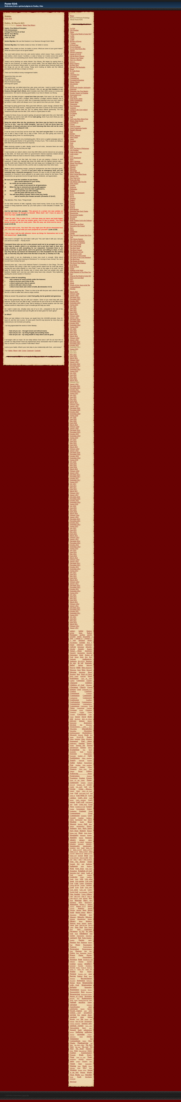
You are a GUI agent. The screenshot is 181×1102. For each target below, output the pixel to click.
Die (81, 725)
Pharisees (78, 951)
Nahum (72, 925)
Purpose (72, 204)
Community (87, 695)
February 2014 (74, 560)
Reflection (89, 980)
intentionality (87, 846)
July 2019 (73, 439)
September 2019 (75, 436)
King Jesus (79, 869)
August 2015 (74, 526)
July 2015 (73, 528)
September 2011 (75, 613)
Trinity (89, 1055)
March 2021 (74, 403)
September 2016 (75, 502)
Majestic (85, 898)
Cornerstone (80, 708)
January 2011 (74, 628)
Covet (81, 710)
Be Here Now (74, 65)
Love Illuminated (75, 158)
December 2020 (75, 408)
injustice (73, 844)
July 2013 (73, 572)
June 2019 (73, 441)
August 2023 (74, 349)
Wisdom (73, 1070)
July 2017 (73, 484)
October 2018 (74, 456)
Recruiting (72, 980)
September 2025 (75, 303)
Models (90, 919)
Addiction (80, 645)
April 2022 (73, 379)
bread (90, 676)
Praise (72, 195)
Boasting (73, 674)
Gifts (90, 787)
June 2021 (73, 397)
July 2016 (73, 506)
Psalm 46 (89, 967)
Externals (73, 756)
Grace (89, 809)
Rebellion (72, 978)
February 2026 (74, 294)
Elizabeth (89, 739)
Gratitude (38, 350)
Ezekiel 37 (82, 756)
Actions (82, 642)
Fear (71, 765)
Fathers (79, 763)
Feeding (78, 765)
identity (73, 840)
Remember (88, 987)
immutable (73, 842)
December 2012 (75, 585)
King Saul (88, 869)
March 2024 (74, 336)
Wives (84, 1070)
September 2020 (75, 414)
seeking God (75, 1013)
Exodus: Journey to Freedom (79, 93)
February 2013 (74, 582)
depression (73, 723)
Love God (74, 892)
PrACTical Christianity (77, 193)
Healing (73, 822)
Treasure (72, 1055)
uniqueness (89, 1059)
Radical (72, 207)
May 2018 (73, 465)
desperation (88, 723)
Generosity (30, 350)
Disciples (73, 729)
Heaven (73, 824)
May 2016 (73, 510)
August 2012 (74, 593)
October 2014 (74, 545)
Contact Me (25, 1095)
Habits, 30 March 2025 (14, 23)
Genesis (83, 783)
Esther (72, 745)
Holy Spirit (87, 828)
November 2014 (75, 543)
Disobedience (87, 733)
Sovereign (88, 1021)
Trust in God (80, 1057)
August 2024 (74, 327)
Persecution (74, 949)
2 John (72, 39)
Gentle (72, 787)
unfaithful (81, 1059)
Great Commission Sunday (78, 128)
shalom (83, 1015)
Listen (82, 883)
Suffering (79, 1032)
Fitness (72, 771)
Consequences (87, 702)
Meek (84, 910)
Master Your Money (29, 25)
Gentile (89, 785)
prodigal (73, 964)
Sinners (86, 1019)
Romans (72, 219)
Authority (73, 661)
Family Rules (74, 102)
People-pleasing (87, 947)
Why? (72, 281)
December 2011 (75, 608)
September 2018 (75, 458)
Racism (72, 206)
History (89, 826)
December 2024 (75, 319)
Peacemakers (87, 945)
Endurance (73, 743)
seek (90, 1011)
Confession (74, 700)
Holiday (72, 134)
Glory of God (87, 791)
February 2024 (74, 338)
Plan (85, 951)
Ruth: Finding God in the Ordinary (81, 220)
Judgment (74, 866)
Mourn (78, 923)
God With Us (74, 123)
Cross (90, 712)
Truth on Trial (74, 267)
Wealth (84, 1066)
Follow (89, 771)
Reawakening (74, 209)
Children (88, 683)
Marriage (78, 900)
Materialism (74, 904)
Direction (89, 725)
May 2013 (73, 576)
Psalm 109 (89, 969)
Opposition (89, 936)
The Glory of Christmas (77, 243)
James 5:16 (73, 855)
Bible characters (87, 668)
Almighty (81, 649)
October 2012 (74, 589)
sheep (90, 1015)
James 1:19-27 (87, 850)
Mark (71, 159)
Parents (81, 940)
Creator (82, 712)
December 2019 (75, 430)
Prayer (72, 196)
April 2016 (73, 512)
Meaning (73, 167)
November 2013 (75, 565)
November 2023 (75, 343)
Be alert (73, 663)
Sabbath (73, 1002)
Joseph (72, 864)
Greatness (83, 816)
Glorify (72, 791)
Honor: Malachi (75, 135)
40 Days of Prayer (75, 41)
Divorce (80, 735)
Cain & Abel (86, 678)
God (71, 117)
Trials (81, 1055)
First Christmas (75, 106)
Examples (73, 752)
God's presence (81, 800)
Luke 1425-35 (74, 898)
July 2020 (73, 417)
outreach (73, 938)
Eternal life (80, 745)
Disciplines (88, 731)
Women (82, 1072)
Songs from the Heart (77, 224)
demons (82, 721)
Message (73, 169)
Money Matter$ (75, 172)
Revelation (73, 217)
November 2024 (75, 321)
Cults (90, 714)
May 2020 (73, 421)
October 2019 (74, 434)
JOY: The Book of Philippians (79, 148)
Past (78, 942)
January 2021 (74, 406)
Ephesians (73, 89)
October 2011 (74, 611)
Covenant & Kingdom (77, 80)
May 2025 (73, 310)
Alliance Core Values (76, 58)
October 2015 (74, 523)
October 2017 (74, 478)
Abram (89, 640)
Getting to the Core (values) (79, 110)
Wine (90, 1068)
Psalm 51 (73, 969)
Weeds (90, 1066)
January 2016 (74, 517)
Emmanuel (74, 741)
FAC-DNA (73, 97)
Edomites (77, 739)
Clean (79, 689)
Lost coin (88, 887)
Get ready (79, 787)
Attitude (73, 659)
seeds (85, 1011)
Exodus (89, 752)
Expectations (88, 754)
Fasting (89, 760)
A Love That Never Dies (77, 49)
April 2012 (73, 600)
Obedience (84, 933)
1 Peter (72, 38)
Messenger (73, 171)
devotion (73, 725)
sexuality (73, 637)
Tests (90, 1041)
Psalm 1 (72, 200)
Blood (90, 672)
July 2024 (73, 329)
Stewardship (74, 1028)
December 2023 (75, 342)
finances (89, 631)
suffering (88, 1032)
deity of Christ (87, 719)
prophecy (88, 964)
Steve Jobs (88, 1026)
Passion (73, 942)
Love (71, 156)
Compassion (87, 698)
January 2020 (74, 428)
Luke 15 (83, 896)
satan (90, 1007)
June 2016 (73, 508)
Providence (89, 966)
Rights (71, 1000)
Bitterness (73, 670)
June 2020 (73, 419)
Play (90, 951)
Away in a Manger (76, 60)
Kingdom (73, 871)
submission (88, 1030)
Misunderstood (81, 919)
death (89, 717)
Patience (84, 942)
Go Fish (72, 28)
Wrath (71, 1077)
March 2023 (74, 358)
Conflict (89, 700)
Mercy (89, 912)
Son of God (79, 1021)
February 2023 (74, 360)
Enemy (89, 743)
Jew (90, 858)
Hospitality (74, 835)
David (84, 717)
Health (82, 822)
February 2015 (74, 537)
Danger (77, 717)
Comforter (88, 691)
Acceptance (73, 643)
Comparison (73, 698)
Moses (80, 921)
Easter (72, 86)
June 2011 (73, 619)
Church (83, 687)
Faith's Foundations (76, 100)
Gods (75, 804)
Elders (83, 739)
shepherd (73, 1017)
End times (86, 741)
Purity (89, 971)
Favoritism (88, 763)
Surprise (72, 1034)
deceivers (77, 719)
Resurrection (74, 213)
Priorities (80, 961)
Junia (82, 866)
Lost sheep (74, 890)
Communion (75, 695)
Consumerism (74, 78)
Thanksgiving (82, 1043)
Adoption (88, 645)
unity (72, 1061)
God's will (80, 802)
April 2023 (73, 356)
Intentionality (75, 846)
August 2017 (74, 482)
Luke (71, 896)
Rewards (72, 998)
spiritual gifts (87, 1023)
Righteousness (87, 998)
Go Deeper (73, 113)
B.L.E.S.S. (81, 661)
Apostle (89, 653)
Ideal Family (74, 137)
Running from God (83, 1000)
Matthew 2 (83, 904)
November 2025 (75, 299)
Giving (24, 350)
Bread (72, 69)
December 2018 (75, 452)
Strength (73, 1030)
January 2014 (74, 561)
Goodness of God (80, 807)
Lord (72, 887)
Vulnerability (88, 1063)
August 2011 (74, 615)
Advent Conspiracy (76, 52)
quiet (90, 974)
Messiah (83, 915)
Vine (90, 1061)
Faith (90, 756)
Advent (72, 50)
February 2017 (74, 493)
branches (83, 676)
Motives (72, 923)
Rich (78, 998)
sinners (79, 637)
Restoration (89, 992)
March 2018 (74, 469)
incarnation (88, 842)
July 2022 (73, 373)
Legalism (89, 877)
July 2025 (73, 307)
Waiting (73, 1066)
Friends (89, 778)
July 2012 (73, 595)
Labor (83, 873)
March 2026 (74, 292)
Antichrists (88, 651)
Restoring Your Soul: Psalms (79, 211)
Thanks (72, 233)
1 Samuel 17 (88, 638)
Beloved (89, 665)
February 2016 (74, 515)
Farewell (81, 760)
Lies (76, 879)
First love (83, 769)
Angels (89, 649)
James (72, 139)
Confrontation (75, 702)
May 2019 (73, 443)
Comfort (73, 691)
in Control (81, 842)
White (78, 1068)
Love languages (83, 892)
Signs (77, 1019)
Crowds (72, 714)
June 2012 (73, 596)
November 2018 (75, 454)
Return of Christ (76, 996)
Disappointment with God (81, 727)
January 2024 (74, 340)
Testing (84, 1041)
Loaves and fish (74, 885)
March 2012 (74, 602)
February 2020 (74, 427)
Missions (72, 919)
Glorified (73, 111)
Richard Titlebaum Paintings (80, 18)
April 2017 (73, 489)
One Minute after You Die (78, 182)
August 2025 (74, 305)
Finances (73, 769)
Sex (78, 1015)
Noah (76, 934)
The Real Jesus (75, 259)
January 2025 (74, 318)
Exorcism (73, 754)
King (72, 868)
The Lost (85, 1047)
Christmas (74, 687)
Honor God (73, 833)
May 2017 (73, 487)
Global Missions (85, 789)
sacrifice (82, 635)
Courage (89, 708)
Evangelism (74, 750)
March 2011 (74, 624)
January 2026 (74, 295)
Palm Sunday (74, 183)
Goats (71, 793)
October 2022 (74, 367)
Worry (82, 1075)
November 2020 (75, 410)
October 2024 (74, 323)
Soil (91, 1019)
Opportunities (80, 936)
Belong (80, 665)
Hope (80, 833)
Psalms (72, 202)
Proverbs (80, 966)
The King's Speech (76, 250)
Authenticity (87, 659)
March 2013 (74, 580)
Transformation (86, 1053)
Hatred (90, 820)
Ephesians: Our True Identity (79, 91)
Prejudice (72, 957)
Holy (80, 828)
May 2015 (73, 532)
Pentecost (73, 187)
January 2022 (74, 384)
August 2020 (74, 415)
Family (73, 760)
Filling (90, 767)
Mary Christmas (75, 161)
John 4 (80, 859)
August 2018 (74, 460)
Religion (73, 987)
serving (89, 635)
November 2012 (75, 587)
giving (72, 633)
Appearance (74, 655)
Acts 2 (89, 643)
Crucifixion (81, 714)
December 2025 (75, 297)
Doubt (86, 735)
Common (89, 693)
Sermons (19, 25)
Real (85, 976)
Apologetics (81, 653)
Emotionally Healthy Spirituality (80, 87)
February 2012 (74, 604)
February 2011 (74, 626)
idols (90, 840)
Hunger (81, 838)
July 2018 (73, 462)
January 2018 (74, 473)
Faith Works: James (76, 98)
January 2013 (74, 584)
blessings (82, 672)
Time (76, 1051)
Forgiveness (75, 776)
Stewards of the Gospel (77, 226)
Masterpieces (88, 902)
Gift (85, 787)
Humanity (83, 835)
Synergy (90, 1034)
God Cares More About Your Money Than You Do (79, 120)
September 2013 (75, 569)
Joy (78, 864)
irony (78, 848)
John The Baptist (77, 862)
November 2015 (75, 521)
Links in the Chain (76, 152)
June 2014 (73, 552)
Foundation (74, 778)
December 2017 (75, 475)
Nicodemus (74, 931)
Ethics (90, 747)
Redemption (81, 980)
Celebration (80, 680)
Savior (89, 1009)
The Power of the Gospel (78, 255)
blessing (73, 672)
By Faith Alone (75, 71)
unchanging (73, 1059)
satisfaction (74, 1009)
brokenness (74, 678)
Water (79, 1066)
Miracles (80, 917)
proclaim (89, 961)
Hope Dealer (88, 833)
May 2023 (73, 355)
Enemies (82, 743)
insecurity (81, 844)
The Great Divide (75, 246)
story (90, 1028)
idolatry (82, 840)
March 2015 (74, 536)
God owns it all (84, 793)
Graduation (73, 811)
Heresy (72, 826)
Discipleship (74, 84)
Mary (86, 900)
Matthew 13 (74, 165)
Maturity (81, 908)
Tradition (73, 1053)
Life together (79, 881)
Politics (72, 191)
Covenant (73, 710)
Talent (81, 1036)
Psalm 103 (81, 969)
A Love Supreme (75, 47)
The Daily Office (79, 1045)
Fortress (89, 776)
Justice (89, 866)
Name (76, 925)
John (71, 145)
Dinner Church (74, 82)
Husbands (88, 838)
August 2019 (74, 438)
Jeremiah (73, 141)
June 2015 (73, 530)
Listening (88, 883)
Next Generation (84, 929)
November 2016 (75, 499)
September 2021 (75, 391)
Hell (71, 132)
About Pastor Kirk (76, 20)
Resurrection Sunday (76, 215)
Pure (81, 971)
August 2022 (74, 371)
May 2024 (73, 332)
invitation (72, 848)
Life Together (74, 30)
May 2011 (73, 620)
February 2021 (74, 404)
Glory (78, 791)
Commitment (74, 693)
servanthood (88, 1013)
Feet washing (87, 765)
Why (71, 279)
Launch (80, 875)
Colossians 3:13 (87, 689)
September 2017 (75, 480)
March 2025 (74, 314)
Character (73, 683)
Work (72, 1075)
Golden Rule (83, 804)
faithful (81, 631)
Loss (77, 887)
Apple (81, 655)
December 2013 (75, 563)
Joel (71, 859)
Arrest (76, 657)
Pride (80, 959)
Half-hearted (78, 820)
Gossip (72, 809)
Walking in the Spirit (76, 270)
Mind (90, 915)
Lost (82, 887)
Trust (72, 1057)
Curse (72, 717)
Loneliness (89, 885)
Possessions (83, 953)
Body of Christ (86, 674)
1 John (72, 36)
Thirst (71, 1051)
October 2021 (74, 390)
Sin (82, 1019)
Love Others (87, 894)
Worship (72, 289)
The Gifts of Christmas (77, 241)
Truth (89, 1057)
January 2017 (74, 495)
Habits (10, 350)
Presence (73, 198)
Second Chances (76, 1011)
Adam (72, 645)
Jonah (72, 147)
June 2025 (73, 308)
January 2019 (74, 451)
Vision (72, 268)
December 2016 (75, 497)
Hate (85, 820)
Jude (82, 864)
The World (80, 1049)
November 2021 (75, 388)
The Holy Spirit (75, 248)
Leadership (73, 877)
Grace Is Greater (75, 126)
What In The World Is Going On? (80, 276)
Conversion (84, 706)
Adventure (80, 647)
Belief (72, 665)
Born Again (74, 676)
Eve (84, 750)
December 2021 (75, 386)
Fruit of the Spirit (77, 780)
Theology (89, 1049)
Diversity (73, 735)
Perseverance (87, 949)
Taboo (72, 32)
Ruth (90, 1000)
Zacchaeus (88, 1077)
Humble (89, 835)
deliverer (73, 721)
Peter (71, 951)
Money (15, 350)
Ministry (73, 917)
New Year (79, 927)
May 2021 (73, 399)
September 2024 (75, 325)
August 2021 (74, 393)
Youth (79, 1077)
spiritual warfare (76, 1026)
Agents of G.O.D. (75, 54)
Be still (80, 663)
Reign (79, 983)
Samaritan (89, 1005)
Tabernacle (73, 1036)
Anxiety (73, 653)
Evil (90, 750)
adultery (72, 631)
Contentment (74, 706)
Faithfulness (75, 758)
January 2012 (74, 606)
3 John (73, 640)
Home (72, 16)
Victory (84, 1061)
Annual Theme (76, 651)
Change (89, 680)
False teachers (87, 758)
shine (82, 1017)
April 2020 (73, 423)
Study (80, 1030)
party (90, 940)
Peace (77, 945)
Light (76, 883)
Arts (86, 657)
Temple (89, 1036)
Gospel (72, 124)
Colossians (73, 76)
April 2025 (73, 312)
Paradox (72, 940)
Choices (89, 685)
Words (72, 283)
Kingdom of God (85, 871)
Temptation (73, 231)
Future (89, 780)
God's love (82, 798)
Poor (77, 953)
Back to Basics (74, 63)
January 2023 (74, 362)
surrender (81, 1034)
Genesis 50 (81, 785)
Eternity (83, 747)
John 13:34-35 (87, 859)
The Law (77, 1047)
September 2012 (75, 591)
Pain (79, 938)
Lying (80, 898)
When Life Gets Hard (77, 278)
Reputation (83, 989)
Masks (80, 902)
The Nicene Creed (75, 254)
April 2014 (73, 556)
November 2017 (75, 476)
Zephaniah (72, 1078)
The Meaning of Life (76, 252)
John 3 (75, 859)
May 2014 (73, 554)
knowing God (75, 873)
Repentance (73, 635)
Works (77, 1075)
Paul (71, 945)
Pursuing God (82, 974)
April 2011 (73, 622)
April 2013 (73, 578)
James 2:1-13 (74, 851)
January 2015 (74, 539)
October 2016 (74, 500)
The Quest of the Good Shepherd (80, 257)
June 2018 (73, 463)
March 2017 (74, 491)
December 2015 (75, 519)
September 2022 (75, 369)
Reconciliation (86, 978)
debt (19, 350)
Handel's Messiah (75, 130)
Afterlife (89, 647)
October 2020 (74, 412)
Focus (80, 771)
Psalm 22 (83, 967)
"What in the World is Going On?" (81, 34)
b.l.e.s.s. (72, 62)
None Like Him (75, 180)
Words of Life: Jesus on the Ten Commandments (80, 286)
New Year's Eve (75, 178)
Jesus (71, 143)
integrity (89, 844)
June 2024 (73, 331)
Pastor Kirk (8, 19)
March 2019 (74, 447)
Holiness (73, 828)
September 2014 (75, 547)
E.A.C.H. (80, 737)
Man (90, 898)
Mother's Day (74, 176)
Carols (72, 73)
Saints (89, 1002)
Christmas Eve (74, 74)
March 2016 (74, 513)
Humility (73, 838)
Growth (73, 818)
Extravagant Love (75, 95)
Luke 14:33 (77, 896)
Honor (89, 831)
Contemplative (87, 704)
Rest (82, 992)
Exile (81, 752)
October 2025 (74, 301)
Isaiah (82, 848)
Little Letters (74, 154)
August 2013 (74, 571)
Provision (72, 967)
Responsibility (75, 992)
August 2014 (74, 548)
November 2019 (75, 432)
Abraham (81, 640)
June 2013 (73, 574)
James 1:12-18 (77, 850)
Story (71, 228)
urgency (78, 1061)
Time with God (82, 1051)
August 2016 (74, 504)
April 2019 (73, 445)
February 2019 (74, 449)
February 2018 (74, 471)
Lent (71, 879)
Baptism (89, 661)
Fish (90, 769)
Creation (89, 710)
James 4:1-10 (79, 853)
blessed (89, 670)
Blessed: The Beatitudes (77, 67)
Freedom (82, 778)
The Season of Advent (77, 261)
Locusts (83, 885)
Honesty (83, 831)
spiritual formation (75, 1023)
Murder (90, 923)
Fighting (82, 767)
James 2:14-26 (83, 851)
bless (84, 670)
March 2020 (74, 425)
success (72, 1032)
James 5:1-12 (88, 853)
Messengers (73, 915)
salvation (73, 1005)
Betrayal (72, 668)
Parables (72, 185)
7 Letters (73, 43)
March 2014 (74, 558)
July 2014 (73, 550)
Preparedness (87, 957)
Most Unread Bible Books (78, 174)
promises (80, 964)
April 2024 (73, 334)
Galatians (73, 108)
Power (72, 955)
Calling (72, 680)
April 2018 (73, 467)
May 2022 (73, 377)
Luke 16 (89, 896)
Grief (90, 815)
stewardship (86, 637)
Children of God (77, 685)
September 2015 (75, 524)
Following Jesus (81, 773)
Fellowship (73, 767)
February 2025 (74, 316)
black (79, 670)
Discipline (73, 731)
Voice (80, 1064)
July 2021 (73, 395)
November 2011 (75, 609)
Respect (90, 989)
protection (72, 966)
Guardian (81, 818)
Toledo (89, 1051)
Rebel (90, 976)
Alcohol (72, 649)
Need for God (83, 925)
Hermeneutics (80, 826)
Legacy (82, 877)
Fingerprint (73, 104)
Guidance (89, 818)
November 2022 (75, 366)
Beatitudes (88, 663)
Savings (82, 1009)
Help (90, 824)
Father (72, 763)
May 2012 (73, 598)
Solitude (72, 1021)
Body (78, 674)
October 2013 (74, 567)
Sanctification (75, 1007)
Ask (90, 657)
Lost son (83, 890)
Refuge (72, 983)
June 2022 (73, 375)
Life (81, 879)
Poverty (90, 953)
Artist (81, 657)
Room (76, 1000)
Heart (90, 822)
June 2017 (73, 486)
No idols (81, 931)
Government (80, 809)
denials (89, 721)
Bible (78, 667)
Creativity (73, 712)
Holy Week (74, 831)
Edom (72, 739)
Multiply (84, 923)
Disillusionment (75, 733)
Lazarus (89, 875)
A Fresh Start (74, 45)
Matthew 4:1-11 (81, 906)
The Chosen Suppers (76, 239)
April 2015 (73, 534)
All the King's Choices (77, 56)
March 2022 (74, 380)
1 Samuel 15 (78, 638)
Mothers (89, 921)
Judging (89, 864)
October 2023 (74, 345)
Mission (88, 917)
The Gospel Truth (75, 244)
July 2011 (73, 617)
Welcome (72, 1068)
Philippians (73, 189)
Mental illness (80, 912)
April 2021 (73, 401)
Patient (90, 942)
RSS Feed (73, 1082)
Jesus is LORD (84, 858)
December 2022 (75, 364)
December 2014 (75, 541)
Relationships (86, 985)
